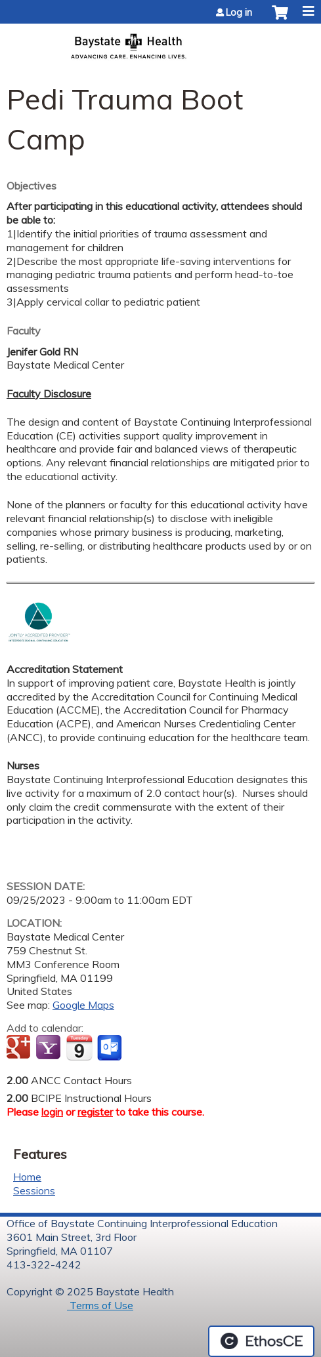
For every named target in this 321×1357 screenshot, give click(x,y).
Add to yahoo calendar (49, 1048)
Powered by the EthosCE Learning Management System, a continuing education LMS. (261, 1341)
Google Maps (83, 1004)
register (95, 1111)
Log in (239, 12)
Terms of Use (100, 1305)
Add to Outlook (110, 1048)
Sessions (34, 1190)
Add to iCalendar (79, 1047)
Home (27, 1176)
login (52, 1111)
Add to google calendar (20, 1048)
